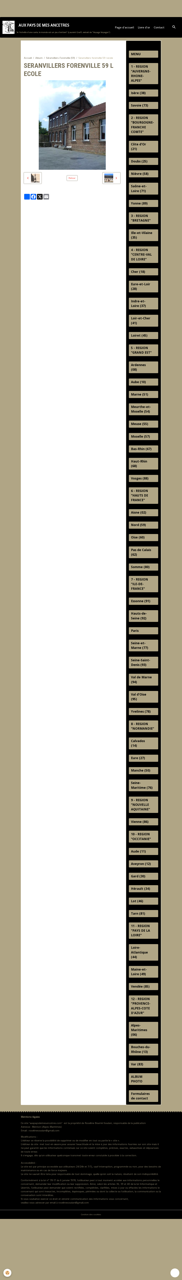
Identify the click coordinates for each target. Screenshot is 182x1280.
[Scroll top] (174, 1272)
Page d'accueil (125, 29)
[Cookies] (8, 1273)
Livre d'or (144, 29)
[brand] (56, 29)
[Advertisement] (64, 8)
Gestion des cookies (91, 1275)
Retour (72, 182)
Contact (159, 29)
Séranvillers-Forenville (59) (60, 61)
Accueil (28, 61)
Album (39, 61)
